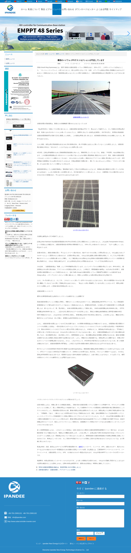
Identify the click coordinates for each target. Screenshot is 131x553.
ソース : (67, 63)
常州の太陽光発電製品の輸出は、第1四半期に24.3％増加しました (60, 467)
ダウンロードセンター (85, 9)
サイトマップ (115, 9)
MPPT (81, 447)
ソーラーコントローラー (81, 230)
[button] (128, 33)
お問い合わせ (68, 9)
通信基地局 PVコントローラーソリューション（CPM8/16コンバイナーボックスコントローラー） (23, 164)
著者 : (60, 63)
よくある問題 (102, 9)
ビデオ (49, 9)
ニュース (57, 9)
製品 (43, 9)
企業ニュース (10, 63)
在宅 (46, 54)
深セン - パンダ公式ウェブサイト (82, 543)
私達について (34, 9)
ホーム (24, 9)
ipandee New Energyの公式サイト (55, 543)
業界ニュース (10, 59)
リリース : (87, 63)
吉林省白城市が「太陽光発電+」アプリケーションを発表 (57, 470)
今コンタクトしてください (18, 210)
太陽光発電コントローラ (81, 117)
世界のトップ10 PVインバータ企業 (14, 257)
